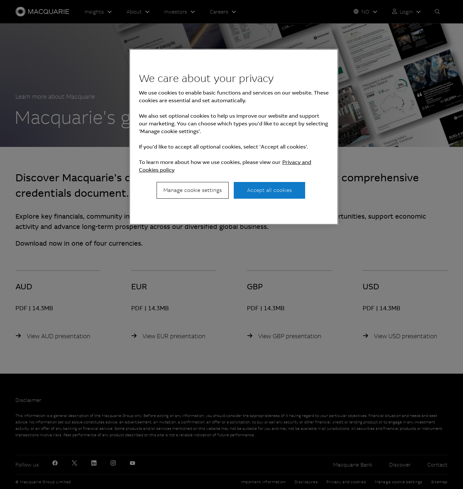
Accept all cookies (269, 190)
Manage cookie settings (192, 190)
